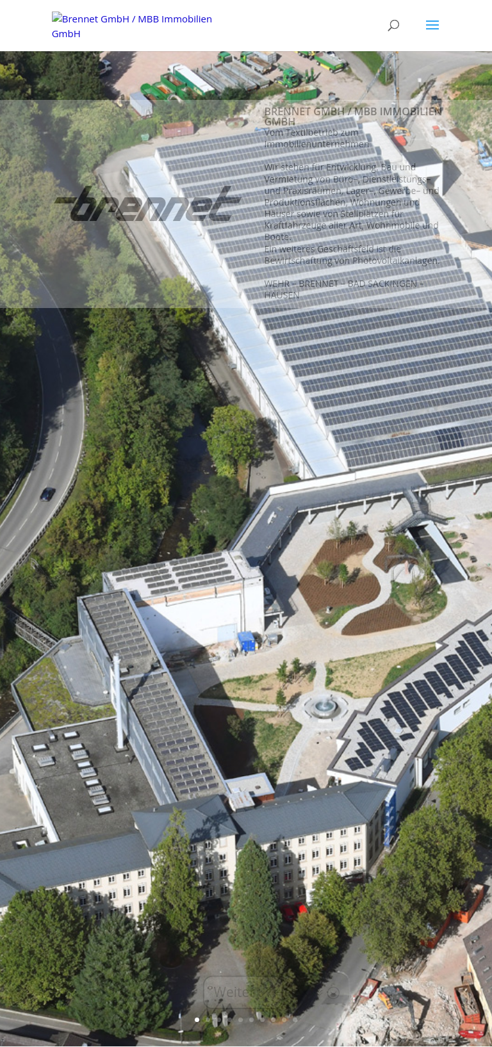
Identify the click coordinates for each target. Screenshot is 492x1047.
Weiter (234, 992)
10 (295, 1020)
